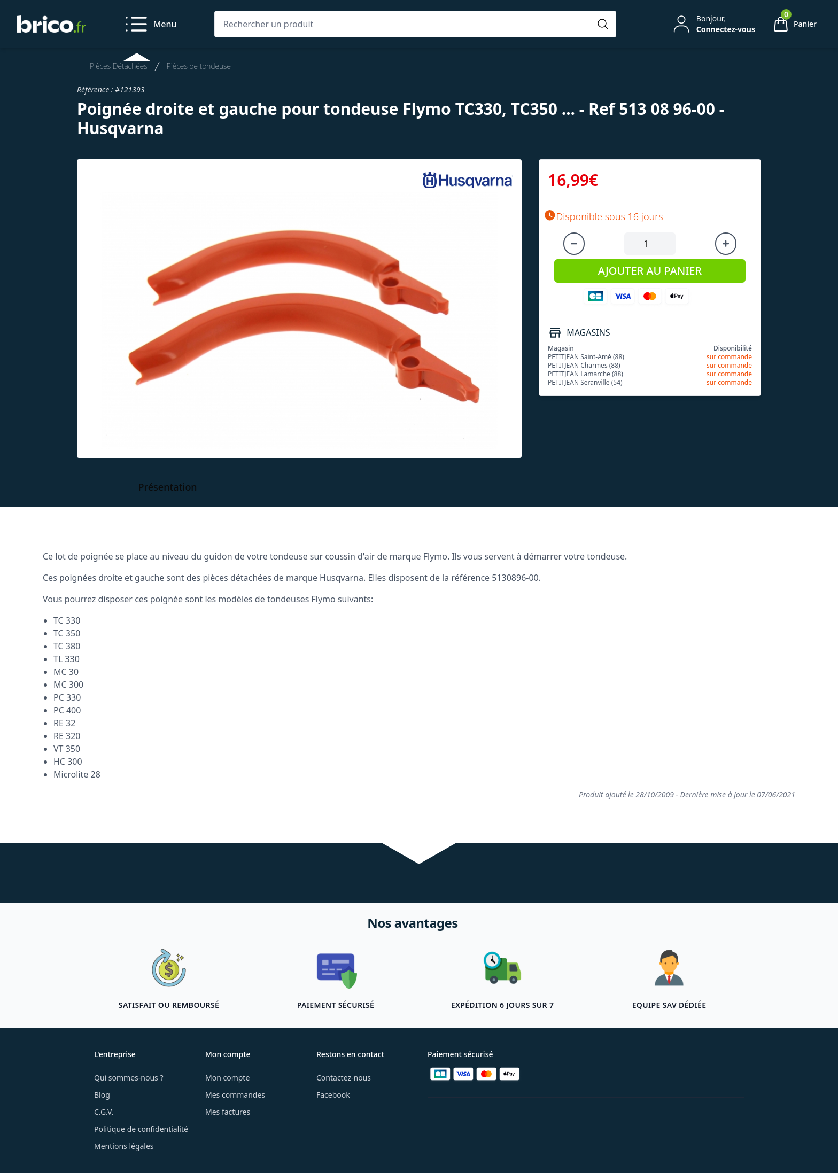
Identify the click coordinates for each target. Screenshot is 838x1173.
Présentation (167, 486)
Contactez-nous (343, 1078)
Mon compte (227, 1078)
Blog (102, 1095)
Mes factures (227, 1112)
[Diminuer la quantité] (574, 243)
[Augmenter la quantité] (725, 243)
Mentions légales (124, 1146)
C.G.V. (103, 1112)
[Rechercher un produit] (404, 24)
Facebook (333, 1095)
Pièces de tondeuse (199, 66)
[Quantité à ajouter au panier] (650, 243)
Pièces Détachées (119, 66)
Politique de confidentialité (141, 1129)
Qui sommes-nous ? (129, 1078)
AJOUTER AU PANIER (650, 270)
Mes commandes (235, 1095)
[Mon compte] (712, 24)
